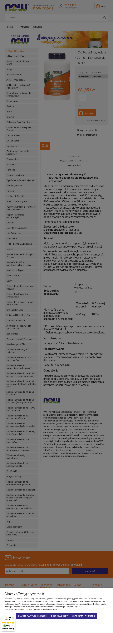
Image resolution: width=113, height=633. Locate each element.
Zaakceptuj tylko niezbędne (32, 616)
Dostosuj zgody (59, 616)
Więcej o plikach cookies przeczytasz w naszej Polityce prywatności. (31, 609)
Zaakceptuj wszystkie (83, 616)
